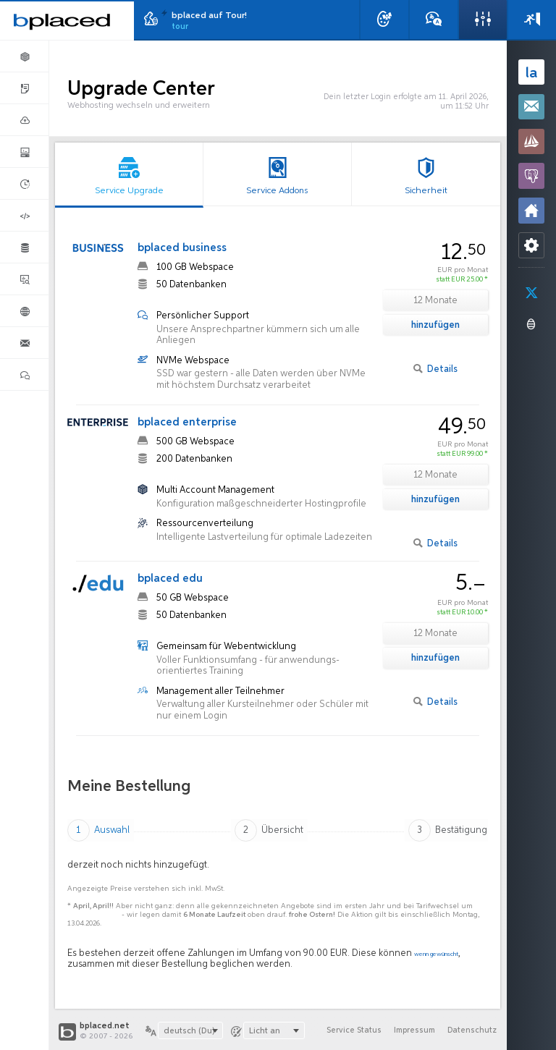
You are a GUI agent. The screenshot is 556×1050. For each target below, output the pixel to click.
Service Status (348, 1030)
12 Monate (435, 300)
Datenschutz (471, 1030)
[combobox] (190, 1030)
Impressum (411, 1030)
